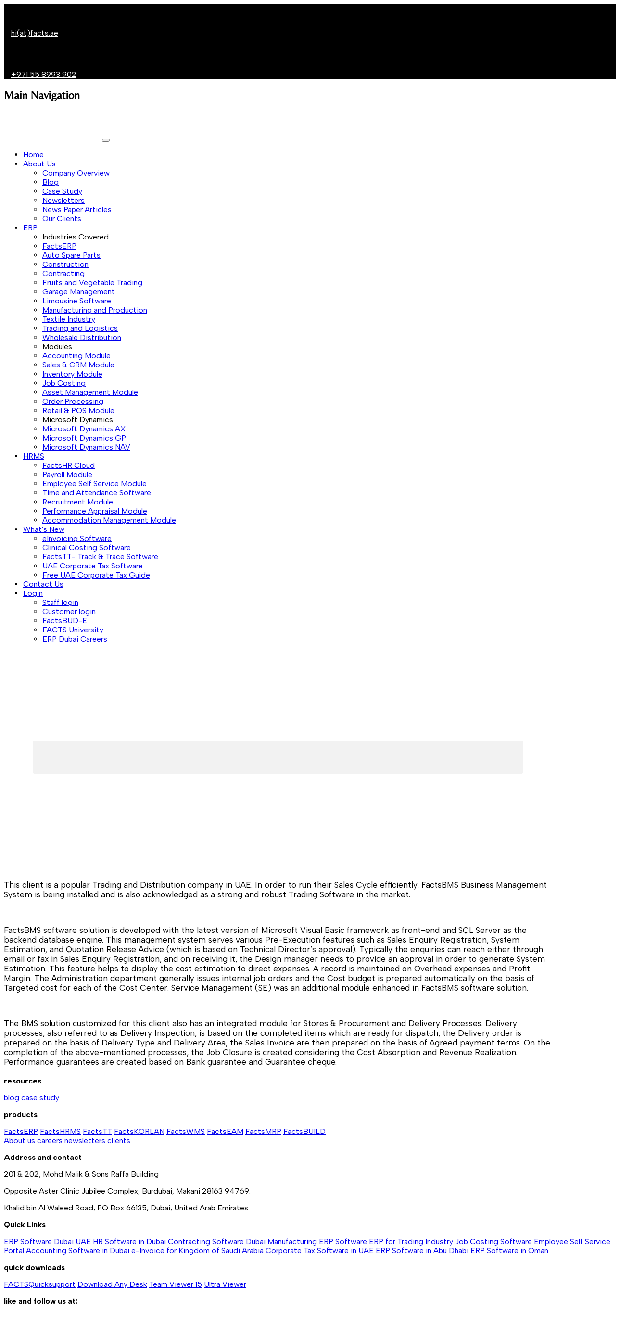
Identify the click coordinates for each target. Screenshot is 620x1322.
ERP (30, 227)
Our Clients (61, 218)
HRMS (33, 456)
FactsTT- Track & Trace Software (100, 556)
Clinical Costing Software (86, 547)
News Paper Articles (77, 209)
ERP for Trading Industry (411, 1241)
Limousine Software (76, 300)
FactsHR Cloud (68, 465)
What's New (43, 529)
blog (11, 1097)
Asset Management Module (90, 392)
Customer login (69, 611)
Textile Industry (68, 319)
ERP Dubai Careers (74, 638)
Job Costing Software (493, 1241)
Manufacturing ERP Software (317, 1241)
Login (33, 593)
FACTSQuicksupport (40, 1284)
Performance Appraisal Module (94, 511)
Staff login (60, 602)
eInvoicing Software (77, 538)
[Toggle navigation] (106, 140)
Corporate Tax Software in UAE (320, 1250)
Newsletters (63, 200)
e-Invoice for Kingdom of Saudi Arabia (197, 1250)
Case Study (62, 191)
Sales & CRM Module (78, 364)
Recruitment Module (77, 501)
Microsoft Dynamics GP (84, 437)
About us (19, 1140)
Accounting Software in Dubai (77, 1250)
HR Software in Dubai (130, 1241)
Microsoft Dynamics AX (84, 428)
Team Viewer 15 (175, 1284)
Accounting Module (76, 355)
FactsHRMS (60, 1131)
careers (50, 1140)
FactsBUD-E (64, 620)
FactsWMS (185, 1131)
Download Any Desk (112, 1284)
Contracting (63, 273)
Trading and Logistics (80, 328)
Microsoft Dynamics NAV (86, 447)
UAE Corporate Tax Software (92, 565)
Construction (65, 264)
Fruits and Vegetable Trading (92, 282)
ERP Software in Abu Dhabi (422, 1250)
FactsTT (97, 1131)
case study (40, 1097)
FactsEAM (225, 1131)
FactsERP (59, 246)
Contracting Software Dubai (217, 1241)
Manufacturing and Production (94, 310)
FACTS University (72, 629)
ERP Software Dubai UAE (48, 1241)
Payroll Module (67, 474)
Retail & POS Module (78, 410)
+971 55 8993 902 (43, 74)
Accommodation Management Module (109, 520)
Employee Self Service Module (94, 483)
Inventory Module (72, 373)
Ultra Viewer (225, 1284)
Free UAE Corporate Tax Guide (96, 574)
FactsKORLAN (139, 1131)
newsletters (84, 1140)
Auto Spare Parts (71, 255)
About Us (39, 163)
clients (118, 1140)
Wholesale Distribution (81, 337)
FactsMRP (263, 1131)
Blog (50, 182)
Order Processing (72, 401)
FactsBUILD (304, 1131)
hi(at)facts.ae (34, 33)
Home (33, 154)
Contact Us (43, 584)
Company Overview (76, 172)
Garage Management (78, 291)
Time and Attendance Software (96, 492)
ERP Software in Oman (509, 1250)
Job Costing (64, 383)
